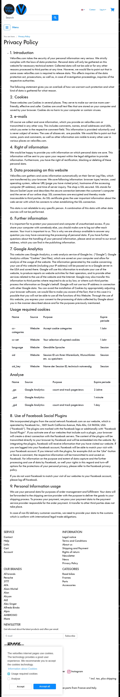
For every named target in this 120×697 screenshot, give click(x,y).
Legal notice (69, 537)
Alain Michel (11, 589)
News (65, 559)
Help (6, 541)
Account (8, 552)
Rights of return (71, 552)
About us (67, 544)
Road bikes (68, 574)
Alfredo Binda (12, 607)
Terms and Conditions (74, 541)
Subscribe (70, 636)
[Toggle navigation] (7, 27)
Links (6, 544)
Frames (66, 578)
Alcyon (8, 596)
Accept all (44, 686)
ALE (6, 600)
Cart (6, 548)
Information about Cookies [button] (22, 668)
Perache (8, 578)
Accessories (69, 585)
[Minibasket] (112, 10)
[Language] (83, 10)
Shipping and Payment (75, 548)
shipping (111, 678)
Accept (20, 686)
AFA (6, 585)
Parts (65, 581)
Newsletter (68, 556)
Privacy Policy (70, 563)
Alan (6, 592)
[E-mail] (33, 636)
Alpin (7, 611)
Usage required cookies (24, 673)
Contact (92, 10)
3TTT (6, 581)
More (7, 619)
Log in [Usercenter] (103, 10)
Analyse (15, 678)
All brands (9, 574)
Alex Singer (10, 604)
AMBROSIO (10, 615)
